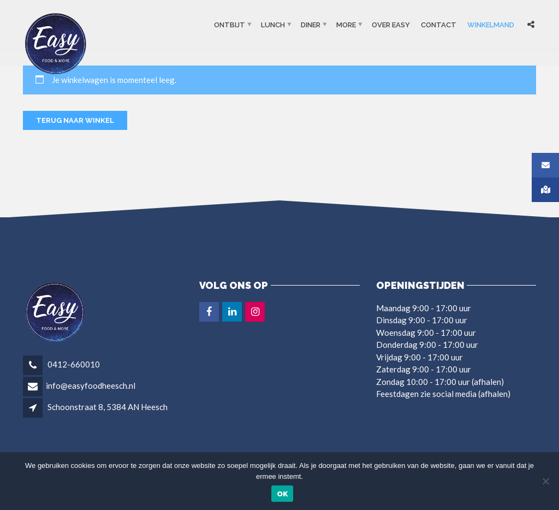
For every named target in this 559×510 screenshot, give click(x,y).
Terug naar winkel (75, 120)
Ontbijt (229, 25)
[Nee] (545, 481)
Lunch (273, 25)
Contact (438, 25)
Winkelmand (490, 25)
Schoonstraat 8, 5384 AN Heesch (107, 407)
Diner (310, 25)
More (346, 25)
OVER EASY (391, 25)
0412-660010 (73, 364)
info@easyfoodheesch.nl (90, 385)
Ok (282, 494)
